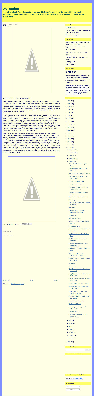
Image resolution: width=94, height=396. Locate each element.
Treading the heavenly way (76, 301)
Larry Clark (72, 27)
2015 (69, 133)
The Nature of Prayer (75, 304)
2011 (69, 144)
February (72, 335)
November (72, 153)
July (70, 320)
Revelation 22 (73, 215)
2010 (69, 147)
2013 (69, 139)
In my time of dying (74, 226)
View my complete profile (73, 35)
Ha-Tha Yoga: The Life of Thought (78, 197)
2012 (69, 142)
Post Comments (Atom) (17, 284)
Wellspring (11, 8)
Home (32, 280)
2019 (69, 121)
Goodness (72, 263)
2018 (69, 124)
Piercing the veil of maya (76, 184)
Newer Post (6, 280)
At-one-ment (72, 266)
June (70, 323)
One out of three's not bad (76, 181)
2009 (69, 342)
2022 (69, 112)
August (71, 161)
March (71, 332)
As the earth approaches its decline (79, 283)
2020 (69, 118)
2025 (69, 104)
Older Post (57, 280)
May (70, 326)
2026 (69, 101)
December (72, 150)
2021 (69, 115)
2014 (69, 136)
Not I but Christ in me (75, 218)
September (72, 158)
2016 (69, 130)
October (71, 155)
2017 (69, 127)
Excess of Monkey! (74, 311)
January (71, 338)
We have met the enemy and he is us (79, 173)
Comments (70, 389)
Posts (69, 386)
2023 (69, 109)
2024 (69, 106)
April (70, 329)
